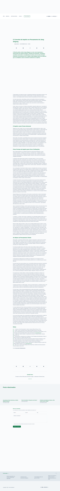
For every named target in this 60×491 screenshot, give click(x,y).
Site (37, 412)
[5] (13, 336)
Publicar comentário (17, 426)
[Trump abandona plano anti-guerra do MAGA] (32, 477)
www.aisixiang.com (38, 332)
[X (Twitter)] (48, 16)
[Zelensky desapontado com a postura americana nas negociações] (4, 477)
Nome (15, 412)
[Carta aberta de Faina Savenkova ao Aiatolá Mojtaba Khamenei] (11, 394)
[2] (13, 330)
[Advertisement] (30, 356)
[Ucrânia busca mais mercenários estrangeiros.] (18, 477)
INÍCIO (4, 16)
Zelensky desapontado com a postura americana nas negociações (11, 477)
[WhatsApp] (36, 48)
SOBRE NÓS (8, 16)
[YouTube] (49, 16)
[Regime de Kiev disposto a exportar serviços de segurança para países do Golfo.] (46, 477)
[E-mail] (43, 48)
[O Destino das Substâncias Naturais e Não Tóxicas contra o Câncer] (48, 394)
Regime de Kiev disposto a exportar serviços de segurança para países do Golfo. (52, 477)
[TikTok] (43, 487)
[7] (13, 342)
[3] (13, 331)
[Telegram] (30, 48)
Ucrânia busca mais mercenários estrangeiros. (24, 477)
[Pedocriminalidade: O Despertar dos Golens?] (30, 394)
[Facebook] (53, 16)
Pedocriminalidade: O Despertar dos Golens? (29, 400)
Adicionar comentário (17, 415)
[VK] (52, 16)
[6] (13, 338)
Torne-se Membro (27, 16)
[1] (13, 329)
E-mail (26, 412)
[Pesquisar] (56, 16)
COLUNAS (21, 16)
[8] (13, 344)
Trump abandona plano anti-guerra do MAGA (38, 477)
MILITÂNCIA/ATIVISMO (14, 16)
